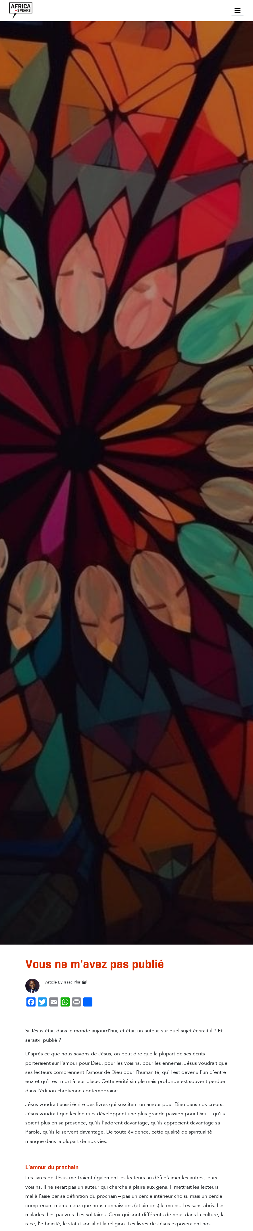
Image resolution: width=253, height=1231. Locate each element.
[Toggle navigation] (237, 11)
